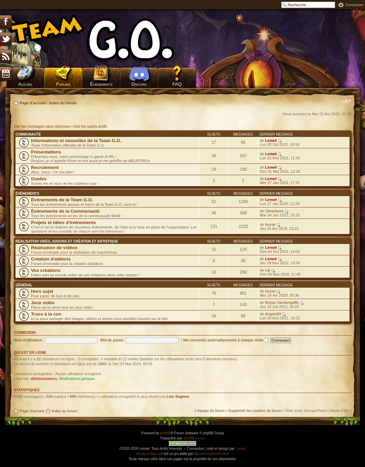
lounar (270, 224)
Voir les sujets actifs (90, 126)
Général (23, 285)
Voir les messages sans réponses (42, 126)
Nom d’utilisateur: (28, 340)
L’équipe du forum (210, 410)
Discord (139, 84)
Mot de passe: (112, 340)
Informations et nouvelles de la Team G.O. (76, 140)
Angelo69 (273, 314)
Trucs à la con (46, 314)
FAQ (177, 84)
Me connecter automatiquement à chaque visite (225, 340)
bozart (270, 291)
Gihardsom (274, 211)
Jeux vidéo (42, 302)
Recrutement (45, 167)
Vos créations (46, 270)
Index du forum (62, 103)
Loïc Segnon (177, 396)
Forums (63, 84)
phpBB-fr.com (194, 438)
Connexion (354, 5)
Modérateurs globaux (76, 378)
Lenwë (271, 140)
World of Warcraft (149, 454)
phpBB (165, 433)
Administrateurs (44, 378)
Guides (38, 178)
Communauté (28, 134)
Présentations (46, 152)
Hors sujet (42, 291)
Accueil (25, 84)
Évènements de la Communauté (65, 211)
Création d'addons (51, 259)
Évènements (101, 84)
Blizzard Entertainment (211, 454)
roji (267, 270)
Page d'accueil (33, 103)
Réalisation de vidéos (54, 247)
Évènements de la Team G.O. (62, 199)
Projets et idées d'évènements (63, 222)
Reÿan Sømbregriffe (282, 302)
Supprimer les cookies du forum (255, 410)
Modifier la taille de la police (346, 101)
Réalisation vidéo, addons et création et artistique (66, 241)
